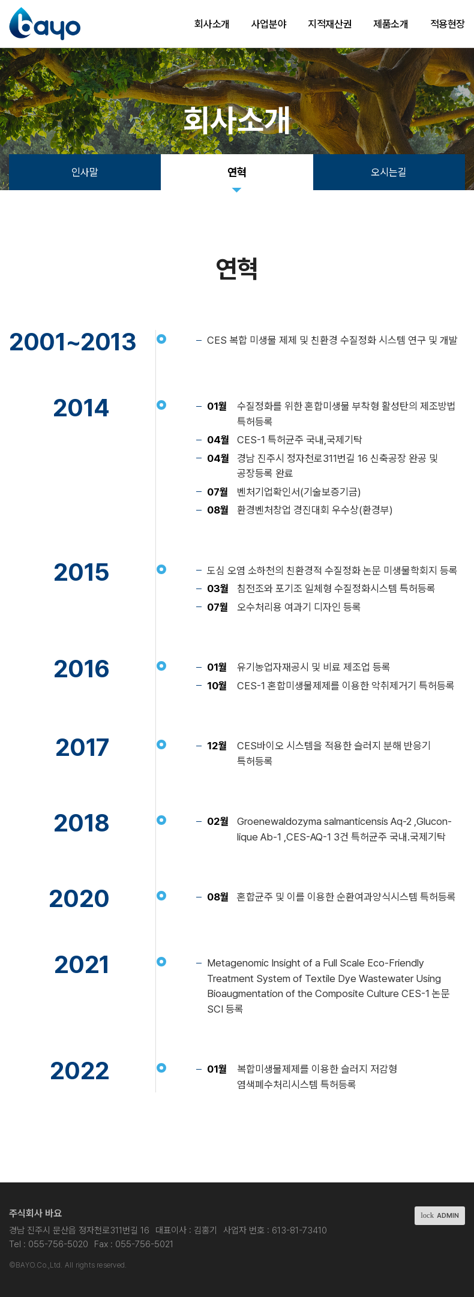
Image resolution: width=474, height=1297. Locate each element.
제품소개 (390, 24)
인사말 (84, 172)
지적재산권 (330, 24)
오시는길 (389, 172)
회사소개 (211, 24)
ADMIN (440, 1215)
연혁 (237, 172)
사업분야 (268, 24)
